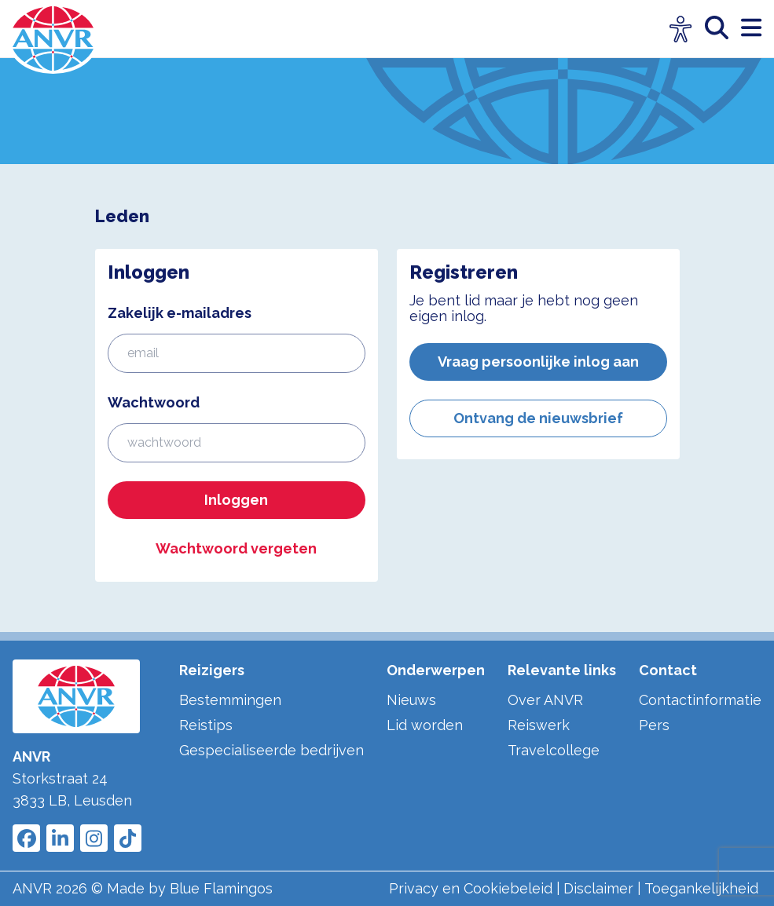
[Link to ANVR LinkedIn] (60, 838)
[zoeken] (723, 29)
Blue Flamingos (221, 888)
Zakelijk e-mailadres (179, 313)
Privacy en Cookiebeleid (470, 888)
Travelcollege (554, 750)
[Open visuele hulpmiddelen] (681, 29)
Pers (654, 725)
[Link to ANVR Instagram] (94, 838)
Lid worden (425, 725)
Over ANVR (545, 700)
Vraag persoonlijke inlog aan (538, 361)
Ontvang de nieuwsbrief (538, 418)
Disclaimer (598, 888)
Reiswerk (539, 725)
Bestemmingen (230, 700)
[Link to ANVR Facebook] (26, 838)
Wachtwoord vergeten (236, 548)
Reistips (206, 725)
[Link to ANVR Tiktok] (127, 838)
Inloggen (236, 499)
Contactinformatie (700, 700)
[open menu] (751, 29)
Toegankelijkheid (701, 888)
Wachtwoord (154, 402)
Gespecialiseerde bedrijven (271, 750)
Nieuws (411, 700)
